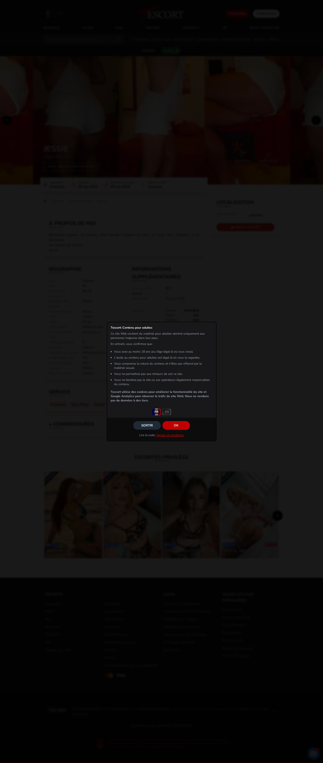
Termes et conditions (170, 435)
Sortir (147, 425)
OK (176, 425)
